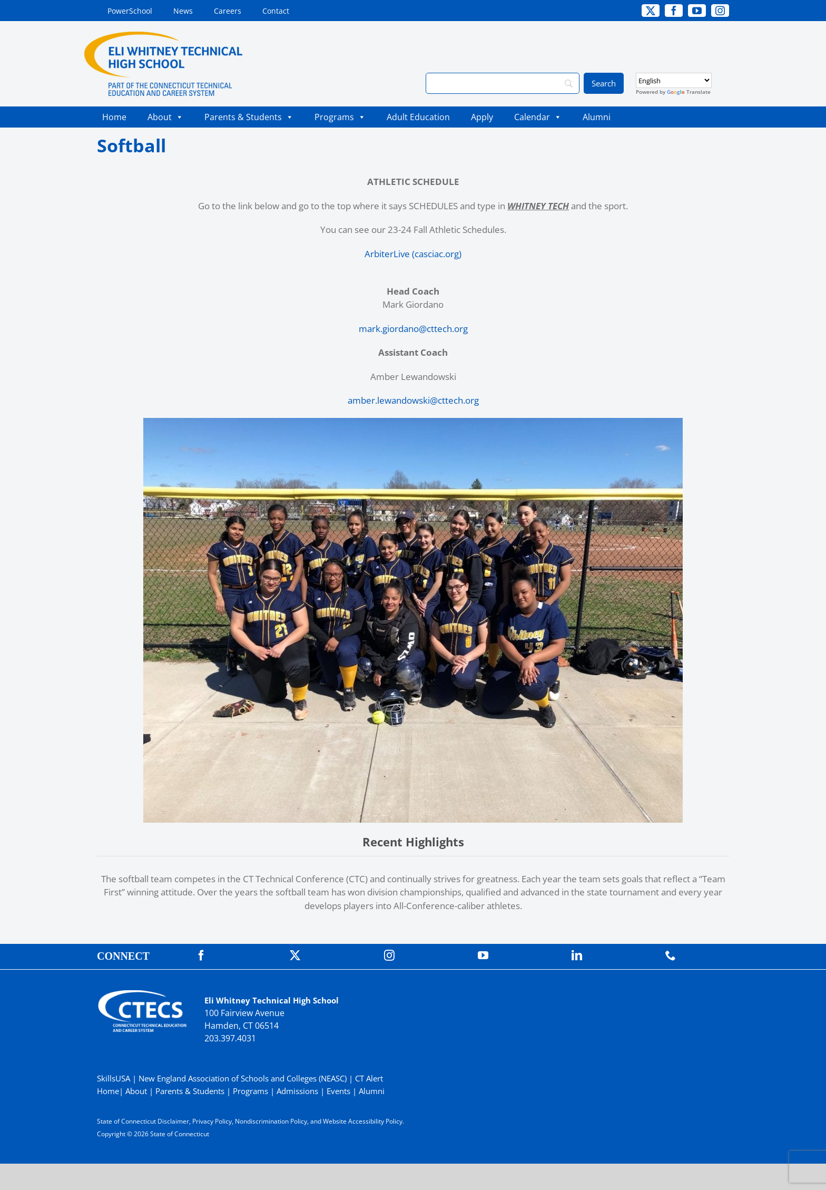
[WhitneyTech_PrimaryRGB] (163, 36)
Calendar (538, 117)
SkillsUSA (114, 1078)
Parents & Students (248, 117)
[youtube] (697, 10)
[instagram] (720, 10)
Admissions (297, 1091)
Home (114, 117)
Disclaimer (173, 1121)
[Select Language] (674, 80)
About (165, 117)
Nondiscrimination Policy (271, 1121)
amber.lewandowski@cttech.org (413, 400)
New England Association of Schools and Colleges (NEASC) (243, 1078)
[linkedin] (577, 955)
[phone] (670, 955)
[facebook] (674, 10)
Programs (340, 117)
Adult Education (418, 117)
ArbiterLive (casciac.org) (413, 254)
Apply (482, 117)
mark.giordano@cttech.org (413, 329)
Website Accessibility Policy (362, 1121)
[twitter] (651, 10)
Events (338, 1091)
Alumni (597, 117)
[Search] (502, 83)
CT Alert (369, 1078)
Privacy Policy (212, 1121)
